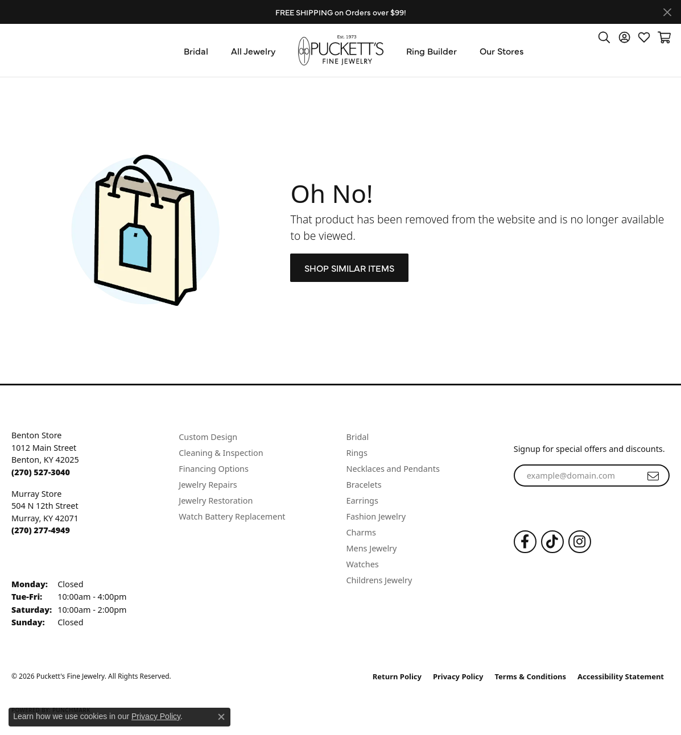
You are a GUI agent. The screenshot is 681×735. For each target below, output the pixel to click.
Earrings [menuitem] (362, 500)
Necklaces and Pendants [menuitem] (393, 468)
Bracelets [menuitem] (364, 484)
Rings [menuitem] (357, 452)
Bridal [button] (196, 50)
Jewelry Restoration (216, 500)
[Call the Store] (40, 472)
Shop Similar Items (349, 267)
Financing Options (214, 468)
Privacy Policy (458, 676)
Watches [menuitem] (362, 564)
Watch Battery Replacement (232, 516)
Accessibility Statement (620, 676)
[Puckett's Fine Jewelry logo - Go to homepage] (341, 50)
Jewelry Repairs (208, 484)
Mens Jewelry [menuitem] (371, 548)
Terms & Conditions (531, 676)
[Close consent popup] (221, 716)
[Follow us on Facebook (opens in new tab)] (525, 541)
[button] (604, 37)
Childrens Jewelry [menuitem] (379, 580)
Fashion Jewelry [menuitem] (376, 516)
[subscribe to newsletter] (653, 476)
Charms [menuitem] (361, 532)
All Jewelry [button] (253, 50)
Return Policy (397, 676)
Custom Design (208, 436)
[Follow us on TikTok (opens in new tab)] (552, 541)
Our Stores (502, 50)
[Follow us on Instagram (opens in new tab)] (579, 541)
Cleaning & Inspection (221, 452)
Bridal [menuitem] (357, 436)
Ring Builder (431, 50)
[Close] (667, 12)
